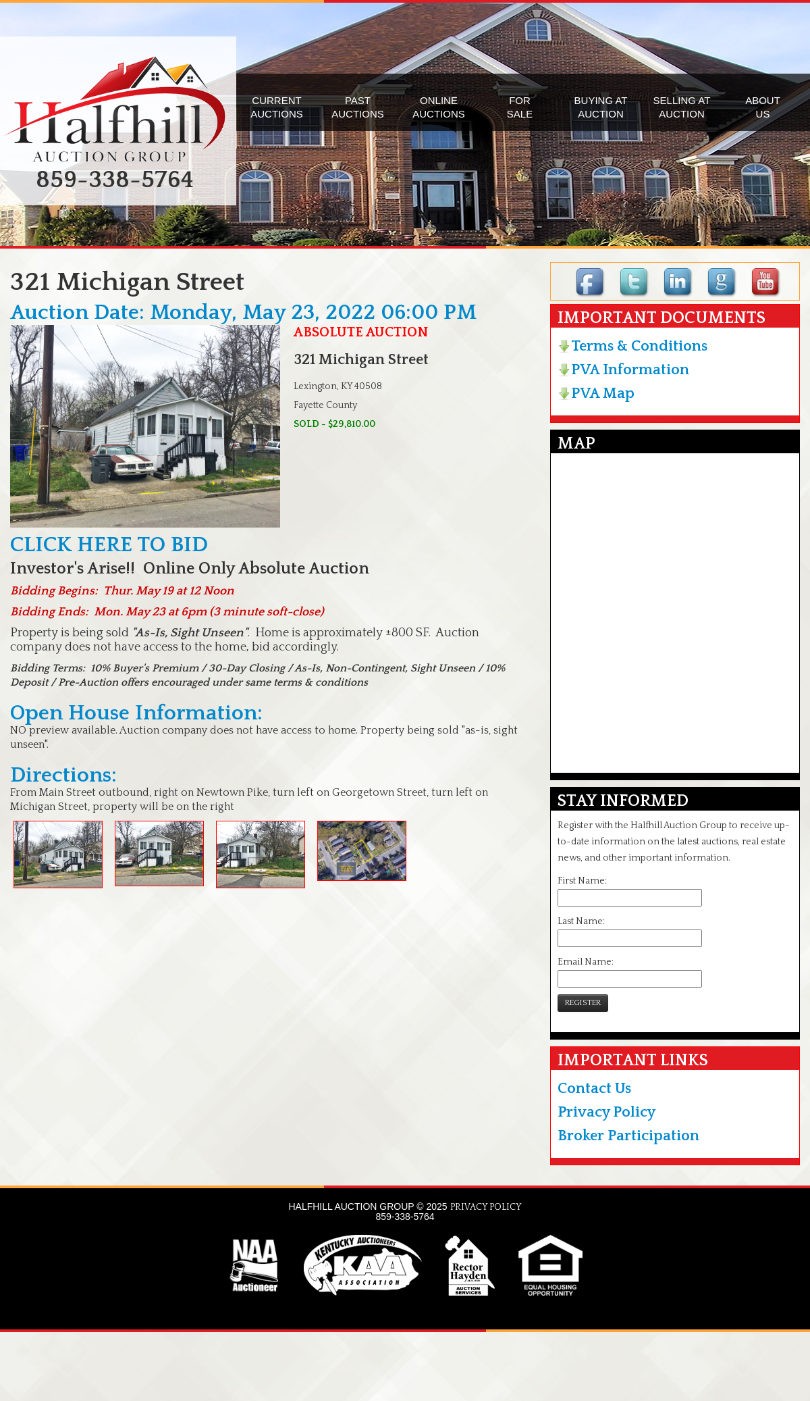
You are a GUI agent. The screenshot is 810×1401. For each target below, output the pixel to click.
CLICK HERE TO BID (109, 545)
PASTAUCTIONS (357, 107)
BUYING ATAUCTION (601, 107)
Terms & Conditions (632, 346)
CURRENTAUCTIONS (276, 107)
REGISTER (583, 1002)
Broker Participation (628, 1135)
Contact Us (594, 1088)
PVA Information (623, 369)
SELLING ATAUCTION (682, 107)
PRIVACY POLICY (486, 1207)
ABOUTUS (762, 107)
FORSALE (520, 107)
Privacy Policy (606, 1112)
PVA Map (596, 393)
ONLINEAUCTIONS (438, 107)
